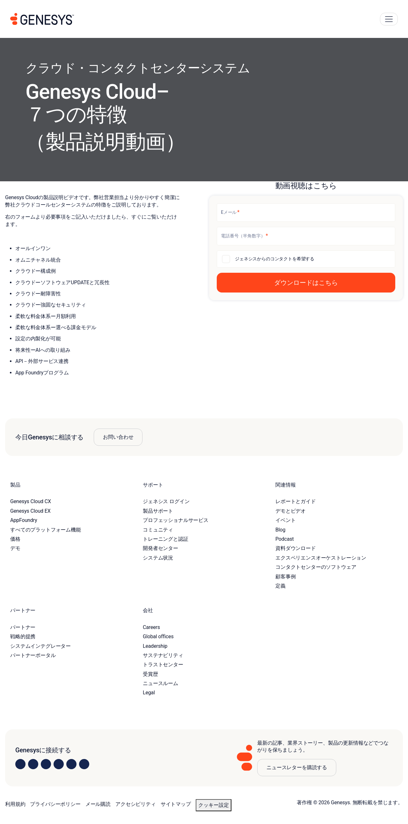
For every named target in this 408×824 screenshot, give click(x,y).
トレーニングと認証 (165, 539)
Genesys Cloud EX (30, 511)
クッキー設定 (213, 805)
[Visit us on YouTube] (71, 764)
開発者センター (160, 548)
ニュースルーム (160, 683)
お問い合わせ (118, 437)
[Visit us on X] (46, 764)
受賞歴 (150, 674)
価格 (15, 539)
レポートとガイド (295, 501)
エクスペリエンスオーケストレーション (320, 558)
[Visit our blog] (84, 764)
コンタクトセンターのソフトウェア (315, 567)
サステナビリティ (163, 655)
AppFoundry (23, 520)
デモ (15, 548)
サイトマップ (176, 804)
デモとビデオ (290, 511)
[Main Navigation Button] (389, 19)
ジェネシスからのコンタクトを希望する (274, 258)
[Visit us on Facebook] (59, 764)
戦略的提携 (22, 636)
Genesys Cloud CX (30, 501)
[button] (306, 283)
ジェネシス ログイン (166, 501)
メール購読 (98, 804)
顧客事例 (285, 577)
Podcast (284, 539)
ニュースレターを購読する (296, 767)
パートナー (22, 627)
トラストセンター (163, 664)
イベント (285, 520)
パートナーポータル (33, 655)
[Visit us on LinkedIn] (20, 764)
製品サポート (158, 511)
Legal (149, 693)
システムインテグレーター (40, 646)
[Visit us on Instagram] (33, 764)
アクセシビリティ (135, 804)
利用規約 (15, 804)
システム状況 (158, 558)
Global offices (158, 636)
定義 (280, 586)
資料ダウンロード (295, 548)
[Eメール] (306, 212)
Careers (151, 627)
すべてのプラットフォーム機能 (45, 530)
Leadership (155, 646)
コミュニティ (158, 530)
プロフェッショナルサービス (175, 520)
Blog (280, 530)
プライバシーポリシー (55, 804)
